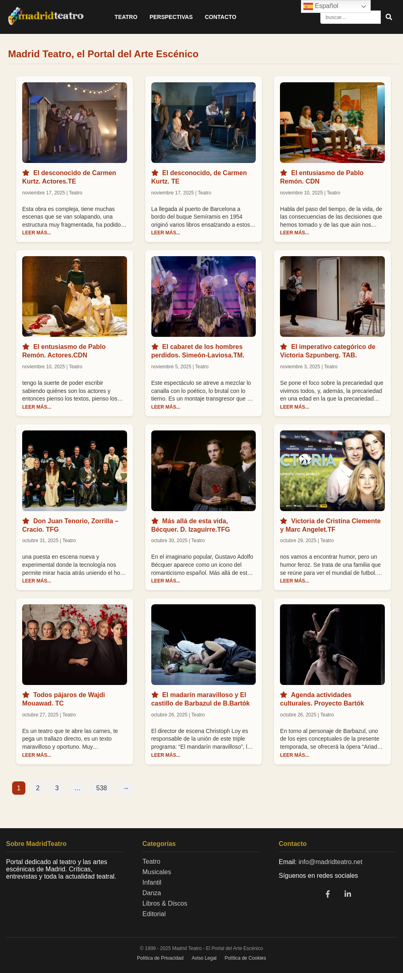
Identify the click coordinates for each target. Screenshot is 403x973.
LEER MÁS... (36, 233)
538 (101, 788)
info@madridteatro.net (331, 861)
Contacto (220, 17)
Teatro (126, 17)
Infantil (151, 882)
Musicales (156, 872)
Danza (151, 892)
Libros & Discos (164, 903)
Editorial (154, 913)
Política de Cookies (245, 958)
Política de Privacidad (160, 958)
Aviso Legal (204, 958)
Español (320, 6)
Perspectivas (171, 17)
